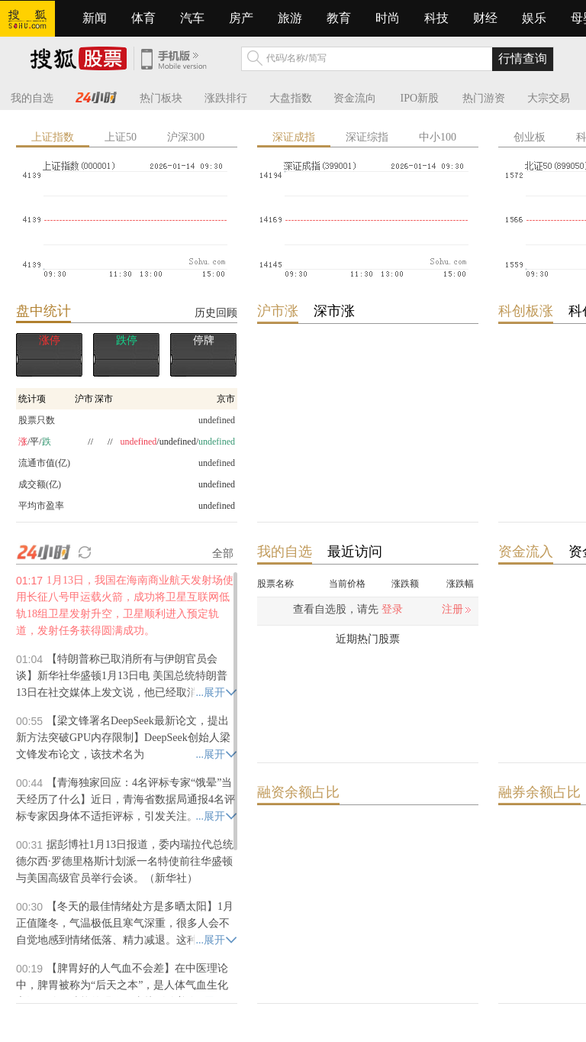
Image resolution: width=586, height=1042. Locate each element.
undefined (216, 484)
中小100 (437, 137)
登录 (392, 609)
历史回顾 (216, 312)
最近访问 (354, 551)
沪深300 (185, 137)
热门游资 (483, 98)
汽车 (192, 17)
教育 (339, 17)
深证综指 (367, 137)
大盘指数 (290, 98)
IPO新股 (420, 98)
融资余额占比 (298, 792)
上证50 (121, 137)
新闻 (94, 17)
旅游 (290, 17)
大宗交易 (548, 98)
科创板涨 (525, 311)
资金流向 (354, 98)
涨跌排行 (225, 98)
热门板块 (161, 98)
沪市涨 (277, 311)
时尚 (387, 17)
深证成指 (293, 137)
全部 (222, 553)
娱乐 (534, 17)
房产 (241, 17)
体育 (143, 17)
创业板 (530, 137)
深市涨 (334, 311)
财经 (485, 17)
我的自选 (32, 98)
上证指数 (52, 137)
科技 (436, 17)
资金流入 (525, 551)
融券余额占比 (539, 792)
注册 (452, 609)
